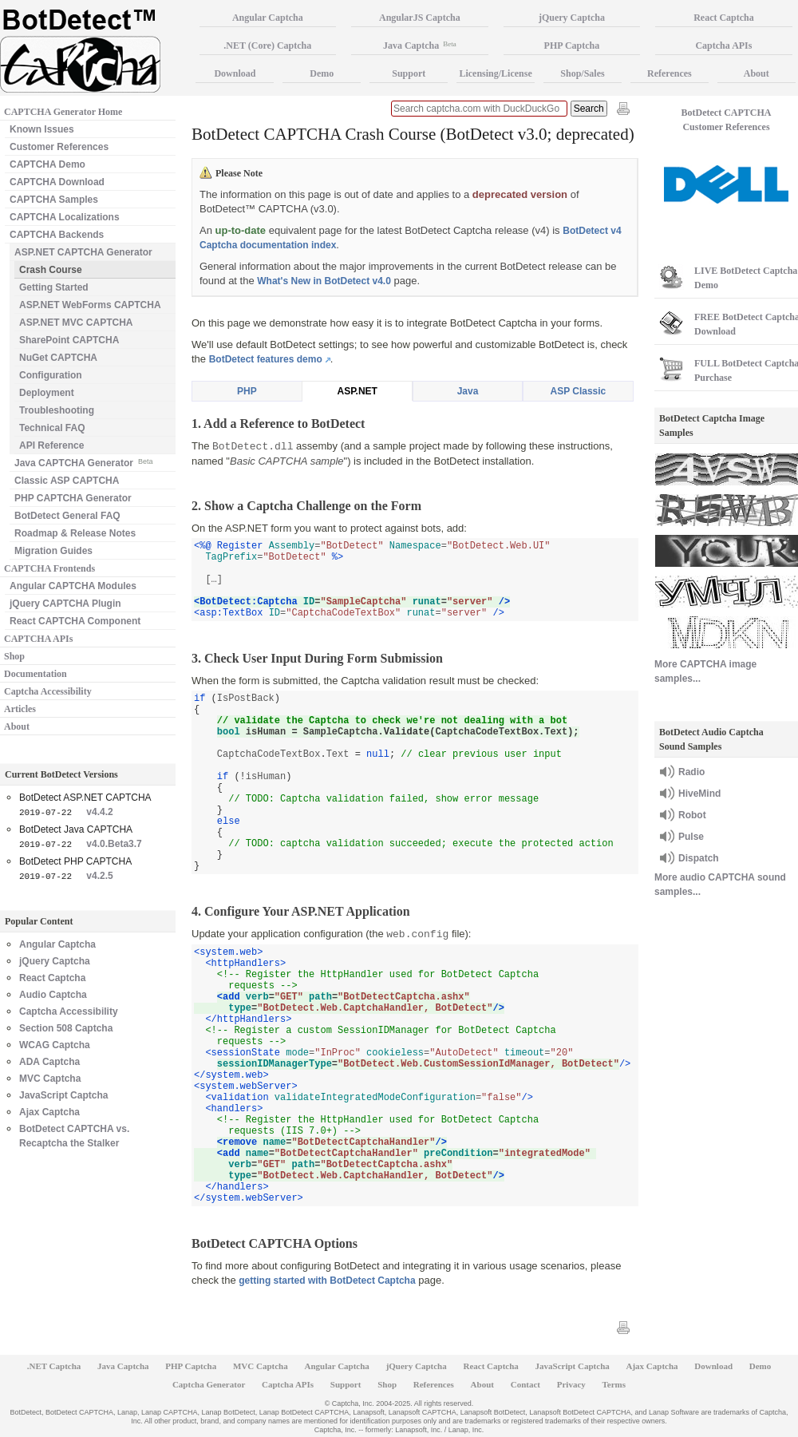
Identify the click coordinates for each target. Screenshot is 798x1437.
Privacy (571, 1384)
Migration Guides (53, 550)
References (669, 73)
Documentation (35, 673)
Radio (691, 772)
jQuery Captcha (54, 961)
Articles (20, 709)
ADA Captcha (49, 1061)
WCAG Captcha (54, 1045)
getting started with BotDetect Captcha (327, 1280)
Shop (14, 656)
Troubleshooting (56, 410)
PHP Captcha (572, 45)
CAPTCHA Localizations (65, 217)
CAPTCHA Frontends (49, 568)
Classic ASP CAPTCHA (66, 480)
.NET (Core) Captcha (267, 45)
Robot (692, 815)
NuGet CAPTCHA (58, 357)
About (17, 726)
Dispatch (698, 858)
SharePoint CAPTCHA (69, 340)
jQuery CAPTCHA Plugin (65, 603)
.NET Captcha (54, 1366)
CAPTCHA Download (57, 182)
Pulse (691, 836)
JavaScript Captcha (63, 1095)
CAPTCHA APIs (38, 638)
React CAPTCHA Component (75, 621)
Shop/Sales (582, 73)
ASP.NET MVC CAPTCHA (75, 322)
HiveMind (699, 793)
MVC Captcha (50, 1078)
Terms (614, 1384)
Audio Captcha (53, 994)
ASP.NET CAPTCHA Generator (83, 252)
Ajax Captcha (49, 1112)
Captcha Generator (208, 1384)
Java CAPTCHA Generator (83, 462)
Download (234, 73)
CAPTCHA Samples (54, 199)
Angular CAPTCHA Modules (73, 586)
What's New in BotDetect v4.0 (324, 281)
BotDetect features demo (265, 359)
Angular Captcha (57, 944)
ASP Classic (578, 391)
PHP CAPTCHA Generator (73, 498)
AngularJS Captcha (419, 17)
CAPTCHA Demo (47, 164)
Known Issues (42, 129)
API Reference (51, 445)
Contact (525, 1384)
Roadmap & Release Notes (75, 533)
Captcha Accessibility (48, 691)
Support (408, 73)
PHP (247, 391)
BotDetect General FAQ (67, 515)
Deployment (46, 392)
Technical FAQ (52, 427)
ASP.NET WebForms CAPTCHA (90, 305)
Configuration (50, 375)
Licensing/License (495, 73)
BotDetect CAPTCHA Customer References (726, 120)
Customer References (59, 146)
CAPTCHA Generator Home (63, 111)
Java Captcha (419, 45)
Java (468, 391)
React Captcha (52, 978)
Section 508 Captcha (66, 1028)
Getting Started (54, 287)
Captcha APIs (288, 1384)
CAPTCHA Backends (57, 234)
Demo (322, 73)
